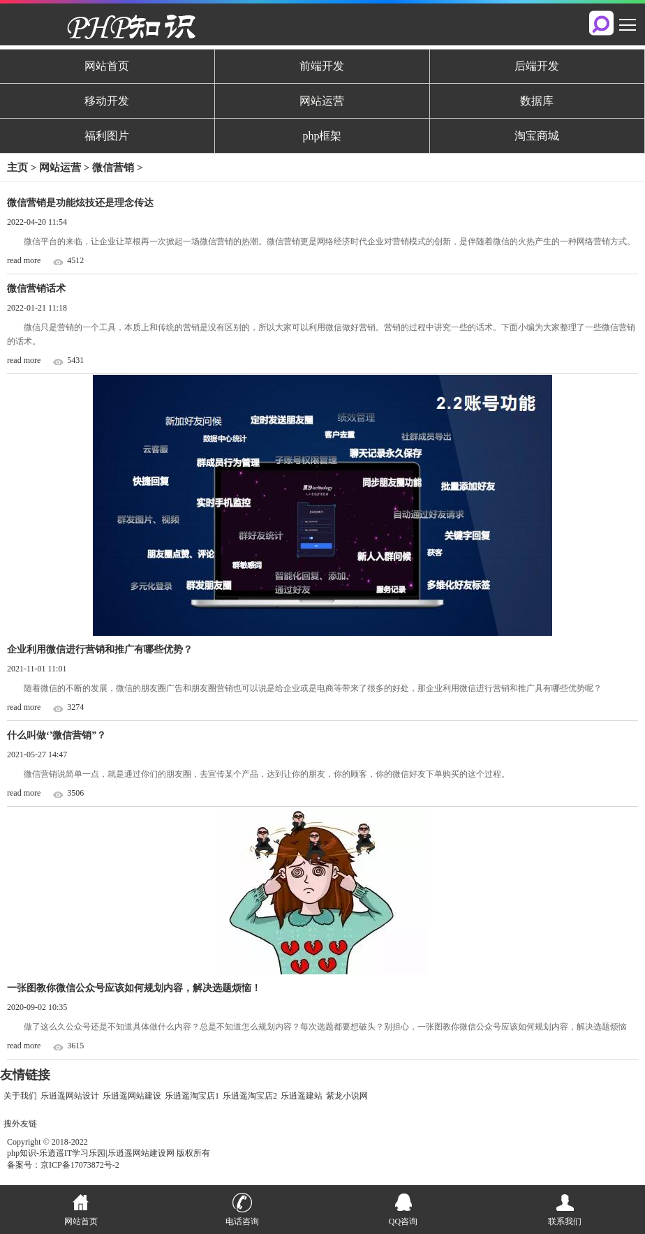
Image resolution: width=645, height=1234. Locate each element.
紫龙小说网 (347, 1096)
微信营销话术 (36, 288)
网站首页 (106, 66)
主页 (17, 167)
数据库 (537, 101)
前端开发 (321, 66)
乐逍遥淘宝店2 (250, 1096)
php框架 (321, 136)
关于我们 (20, 1096)
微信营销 (114, 167)
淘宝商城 (536, 136)
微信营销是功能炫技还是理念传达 (80, 203)
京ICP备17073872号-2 (79, 1165)
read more (23, 260)
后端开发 (536, 66)
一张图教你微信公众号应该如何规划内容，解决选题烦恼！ (134, 988)
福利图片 (106, 136)
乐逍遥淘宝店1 (192, 1096)
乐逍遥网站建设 (132, 1096)
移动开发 (106, 101)
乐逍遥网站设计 (69, 1096)
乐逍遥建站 (301, 1096)
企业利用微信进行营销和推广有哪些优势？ (100, 649)
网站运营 (321, 101)
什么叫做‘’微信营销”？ (56, 735)
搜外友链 (20, 1124)
